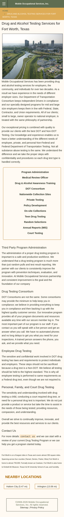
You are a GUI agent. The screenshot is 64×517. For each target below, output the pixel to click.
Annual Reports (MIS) (35, 227)
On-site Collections (35, 211)
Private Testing (35, 199)
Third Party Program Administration (24, 247)
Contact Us (9, 430)
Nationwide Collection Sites (35, 194)
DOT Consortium (35, 188)
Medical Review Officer (35, 177)
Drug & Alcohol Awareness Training (35, 183)
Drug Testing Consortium (17, 291)
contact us (27, 436)
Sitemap (24, 507)
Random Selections (35, 222)
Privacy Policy (37, 507)
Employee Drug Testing (16, 351)
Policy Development (35, 205)
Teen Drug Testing (35, 216)
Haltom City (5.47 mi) (16, 486)
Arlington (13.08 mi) (47, 486)
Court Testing (35, 233)
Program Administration (35, 172)
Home (5, 11)
